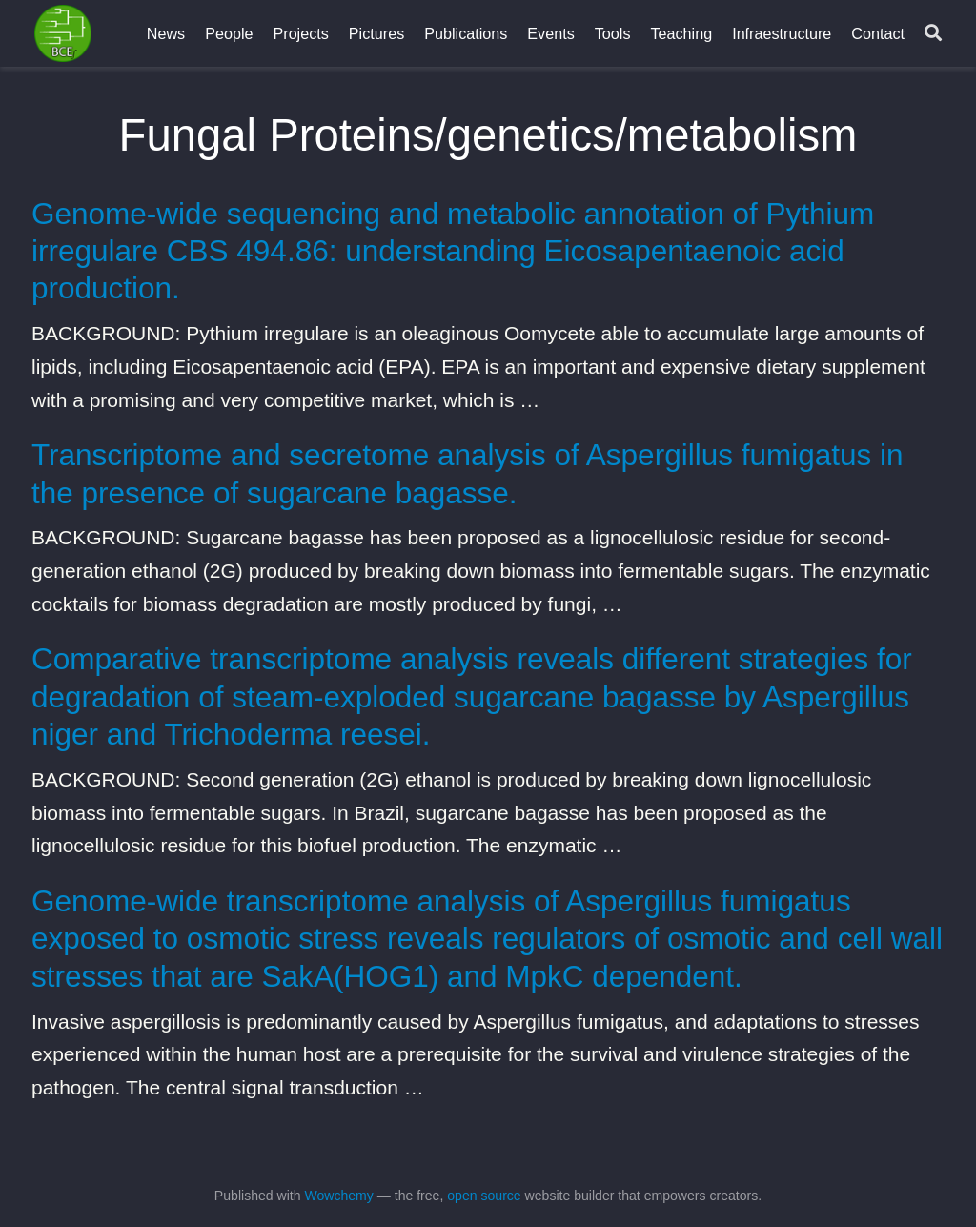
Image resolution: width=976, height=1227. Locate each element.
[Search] (933, 34)
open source (483, 1195)
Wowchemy (338, 1195)
